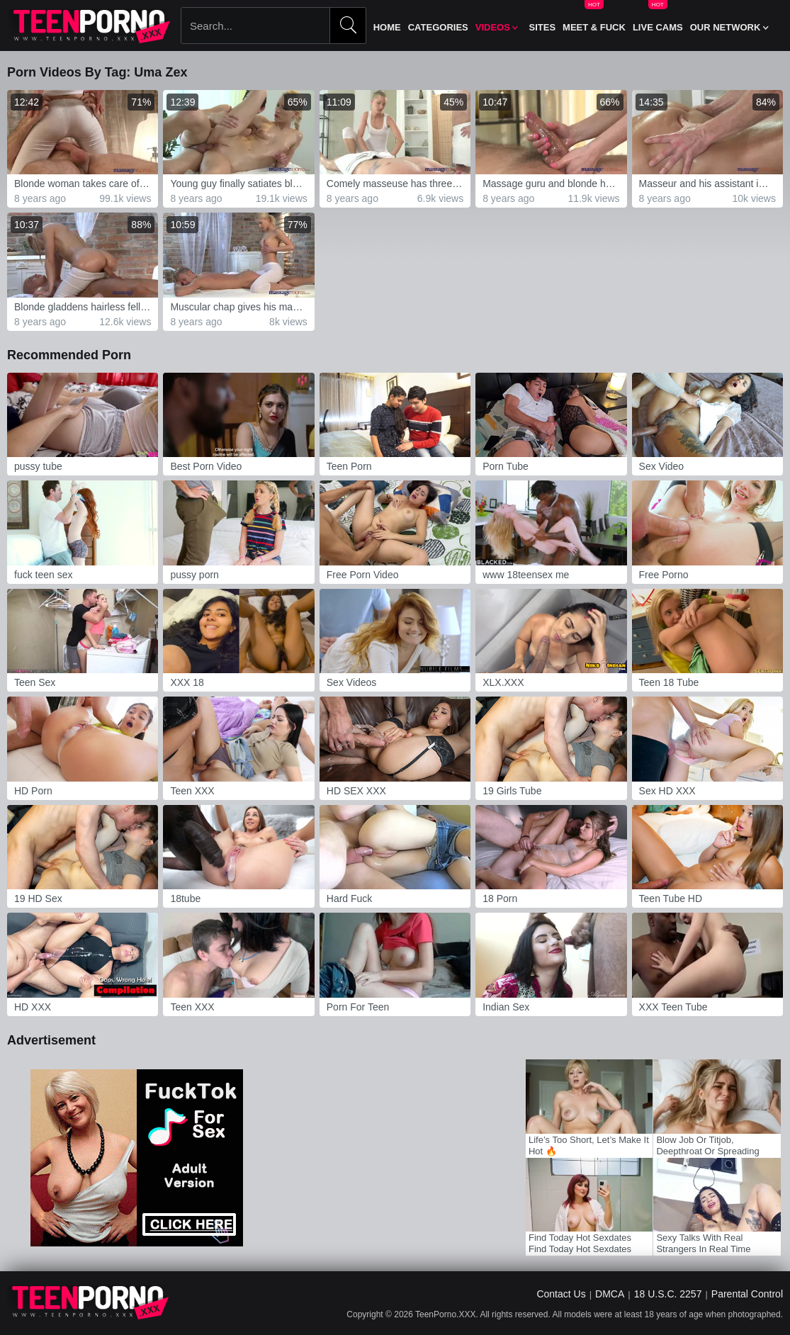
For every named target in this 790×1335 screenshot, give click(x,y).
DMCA (609, 1294)
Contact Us (560, 1294)
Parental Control (747, 1294)
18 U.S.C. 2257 (668, 1294)
